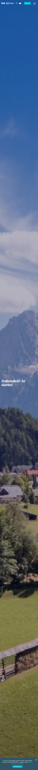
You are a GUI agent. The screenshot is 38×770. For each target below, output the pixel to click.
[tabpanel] (19, 385)
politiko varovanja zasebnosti (22, 762)
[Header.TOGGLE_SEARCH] (16, 3)
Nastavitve (17, 766)
